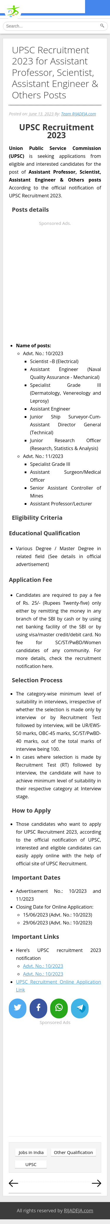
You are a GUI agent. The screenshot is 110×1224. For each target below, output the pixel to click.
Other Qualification (73, 1152)
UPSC (31, 1164)
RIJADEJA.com (78, 1210)
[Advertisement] (55, 282)
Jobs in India (31, 1152)
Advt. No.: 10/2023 (43, 966)
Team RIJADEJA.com (78, 114)
